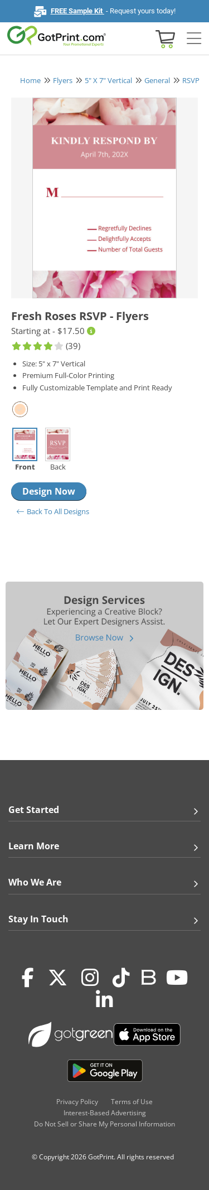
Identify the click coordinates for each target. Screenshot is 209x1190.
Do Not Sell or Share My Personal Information (104, 1124)
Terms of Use (132, 1101)
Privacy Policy (77, 1101)
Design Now (48, 491)
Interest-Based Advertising (105, 1113)
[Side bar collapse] (194, 39)
